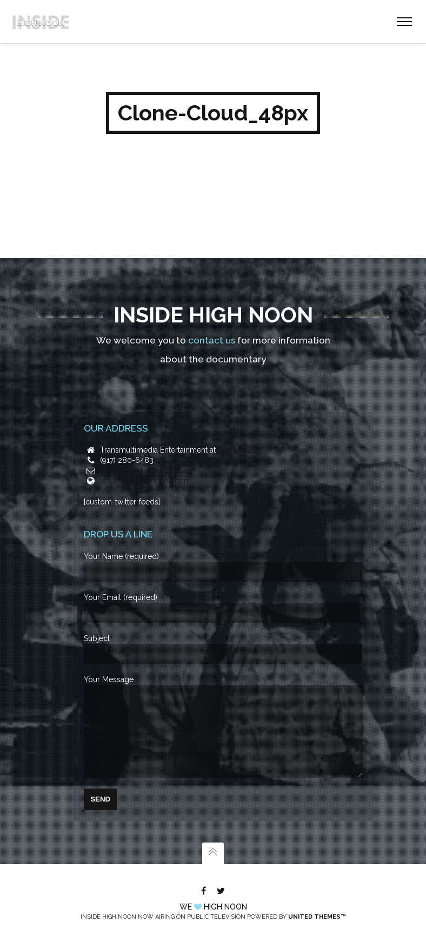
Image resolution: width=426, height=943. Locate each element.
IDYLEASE (234, 433)
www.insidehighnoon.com (145, 464)
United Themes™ (316, 916)
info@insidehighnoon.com (146, 454)
